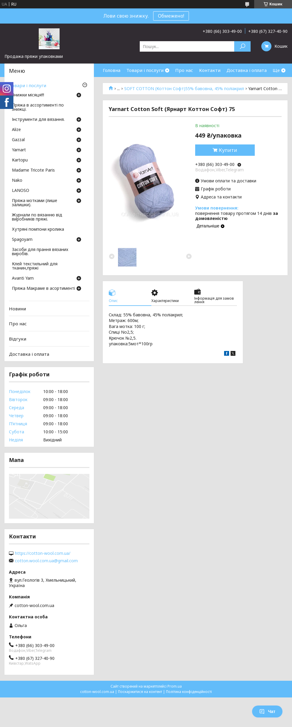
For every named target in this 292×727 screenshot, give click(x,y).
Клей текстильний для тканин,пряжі (35, 266)
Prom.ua (174, 686)
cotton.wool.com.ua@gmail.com (46, 560)
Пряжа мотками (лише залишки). (34, 202)
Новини (17, 309)
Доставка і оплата (246, 70)
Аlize (16, 129)
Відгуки (17, 339)
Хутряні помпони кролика (38, 229)
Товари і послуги (145, 70)
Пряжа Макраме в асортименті (43, 288)
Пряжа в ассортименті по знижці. (38, 107)
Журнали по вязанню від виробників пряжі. (37, 217)
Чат (267, 711)
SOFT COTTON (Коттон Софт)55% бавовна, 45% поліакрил (184, 88)
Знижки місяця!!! (28, 95)
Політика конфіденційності (189, 691)
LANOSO (20, 190)
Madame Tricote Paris (33, 170)
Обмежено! (171, 16)
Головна (111, 70)
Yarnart (19, 150)
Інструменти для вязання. (38, 119)
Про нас (184, 70)
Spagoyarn (22, 239)
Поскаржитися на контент (140, 691)
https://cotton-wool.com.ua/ (42, 553)
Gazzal (18, 140)
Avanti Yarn (23, 278)
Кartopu (20, 160)
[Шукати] (242, 46)
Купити (228, 150)
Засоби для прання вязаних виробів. (40, 251)
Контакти (209, 70)
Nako (17, 180)
